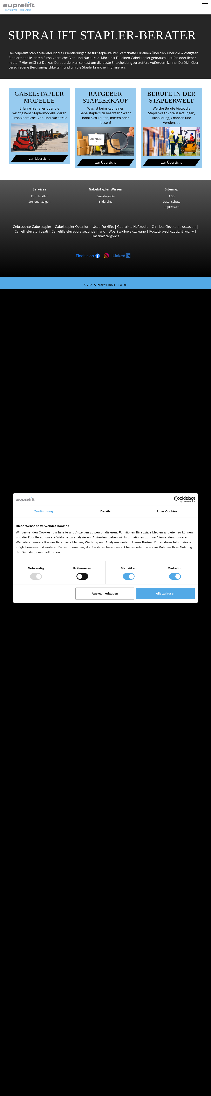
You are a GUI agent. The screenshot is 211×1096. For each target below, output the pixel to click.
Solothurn (32, 815)
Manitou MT (42, 390)
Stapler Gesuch (28, 772)
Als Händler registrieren (34, 1081)
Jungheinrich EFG (46, 315)
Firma (20, 1036)
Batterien (32, 932)
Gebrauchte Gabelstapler (32, 226)
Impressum (171, 207)
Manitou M (41, 372)
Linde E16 (40, 306)
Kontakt (22, 1041)
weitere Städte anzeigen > (44, 697)
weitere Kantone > (39, 664)
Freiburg (31, 645)
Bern (28, 640)
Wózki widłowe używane (127, 231)
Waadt (30, 824)
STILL (29, 725)
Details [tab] (105, 511)
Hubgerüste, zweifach (41, 914)
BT (27, 706)
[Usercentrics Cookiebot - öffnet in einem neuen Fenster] (177, 499)
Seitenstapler (35, 419)
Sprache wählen (20, 1091)
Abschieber (33, 885)
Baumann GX (43, 428)
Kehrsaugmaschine (39, 956)
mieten (13, 1065)
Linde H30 (40, 348)
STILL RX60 (41, 343)
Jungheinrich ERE (46, 456)
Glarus (30, 654)
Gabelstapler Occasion (72, 226)
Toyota (30, 730)
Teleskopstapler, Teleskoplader (48, 386)
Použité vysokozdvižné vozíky (171, 231)
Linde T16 (40, 452)
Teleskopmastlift (37, 984)
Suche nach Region (31, 669)
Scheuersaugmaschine (42, 961)
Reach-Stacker (35, 414)
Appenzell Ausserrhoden (43, 621)
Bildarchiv (106, 201)
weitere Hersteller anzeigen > (47, 735)
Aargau (30, 617)
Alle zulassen (165, 593)
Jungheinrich (34, 716)
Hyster (30, 711)
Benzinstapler (35, 758)
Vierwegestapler (37, 438)
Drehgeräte (33, 890)
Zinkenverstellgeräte (40, 895)
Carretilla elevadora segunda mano (78, 231)
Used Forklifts (103, 226)
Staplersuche (18, 291)
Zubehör (31, 942)
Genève (30, 683)
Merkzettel (16, 1086)
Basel (29, 673)
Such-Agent (25, 999)
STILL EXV (40, 485)
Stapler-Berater (20, 1069)
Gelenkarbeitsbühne (40, 975)
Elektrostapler (35, 749)
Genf (28, 650)
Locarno (31, 687)
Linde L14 (40, 489)
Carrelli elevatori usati (31, 231)
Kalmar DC (41, 353)
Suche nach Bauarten (32, 296)
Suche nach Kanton (31, 612)
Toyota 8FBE (42, 320)
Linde (29, 720)
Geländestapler (36, 367)
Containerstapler (37, 409)
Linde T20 (40, 470)
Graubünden (34, 659)
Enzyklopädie (105, 196)
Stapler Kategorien (30, 782)
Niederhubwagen (38, 447)
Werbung (23, 1050)
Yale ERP (39, 324)
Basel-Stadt (33, 636)
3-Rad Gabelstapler (39, 301)
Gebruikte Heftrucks (132, 226)
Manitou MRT (43, 395)
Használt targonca (105, 236)
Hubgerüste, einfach (40, 909)
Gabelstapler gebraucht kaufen (154, 58)
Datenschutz (171, 201)
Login (20, 1075)
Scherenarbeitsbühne (41, 980)
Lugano (30, 692)
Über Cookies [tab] (167, 511)
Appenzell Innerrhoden (42, 626)
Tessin (29, 819)
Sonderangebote (29, 786)
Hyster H (39, 357)
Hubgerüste (25, 904)
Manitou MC (42, 376)
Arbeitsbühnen (27, 970)
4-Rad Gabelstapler (39, 334)
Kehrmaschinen (37, 951)
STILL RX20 (41, 310)
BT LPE (38, 466)
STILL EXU (40, 461)
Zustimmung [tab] (43, 511)
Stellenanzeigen (39, 201)
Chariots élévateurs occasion (174, 226)
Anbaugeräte (26, 881)
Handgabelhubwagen (41, 768)
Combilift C (41, 423)
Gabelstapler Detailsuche (35, 777)
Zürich (29, 829)
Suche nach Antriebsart (34, 739)
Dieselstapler (35, 744)
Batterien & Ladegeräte (34, 928)
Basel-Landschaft (38, 631)
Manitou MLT (43, 400)
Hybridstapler (35, 763)
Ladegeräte (33, 937)
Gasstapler (33, 753)
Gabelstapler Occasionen (27, 1060)
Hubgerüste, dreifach (41, 918)
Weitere (31, 899)
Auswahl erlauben (105, 593)
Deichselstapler (36, 442)
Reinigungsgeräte (29, 947)
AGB (172, 196)
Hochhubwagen (37, 480)
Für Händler (39, 196)
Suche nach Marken (31, 702)
